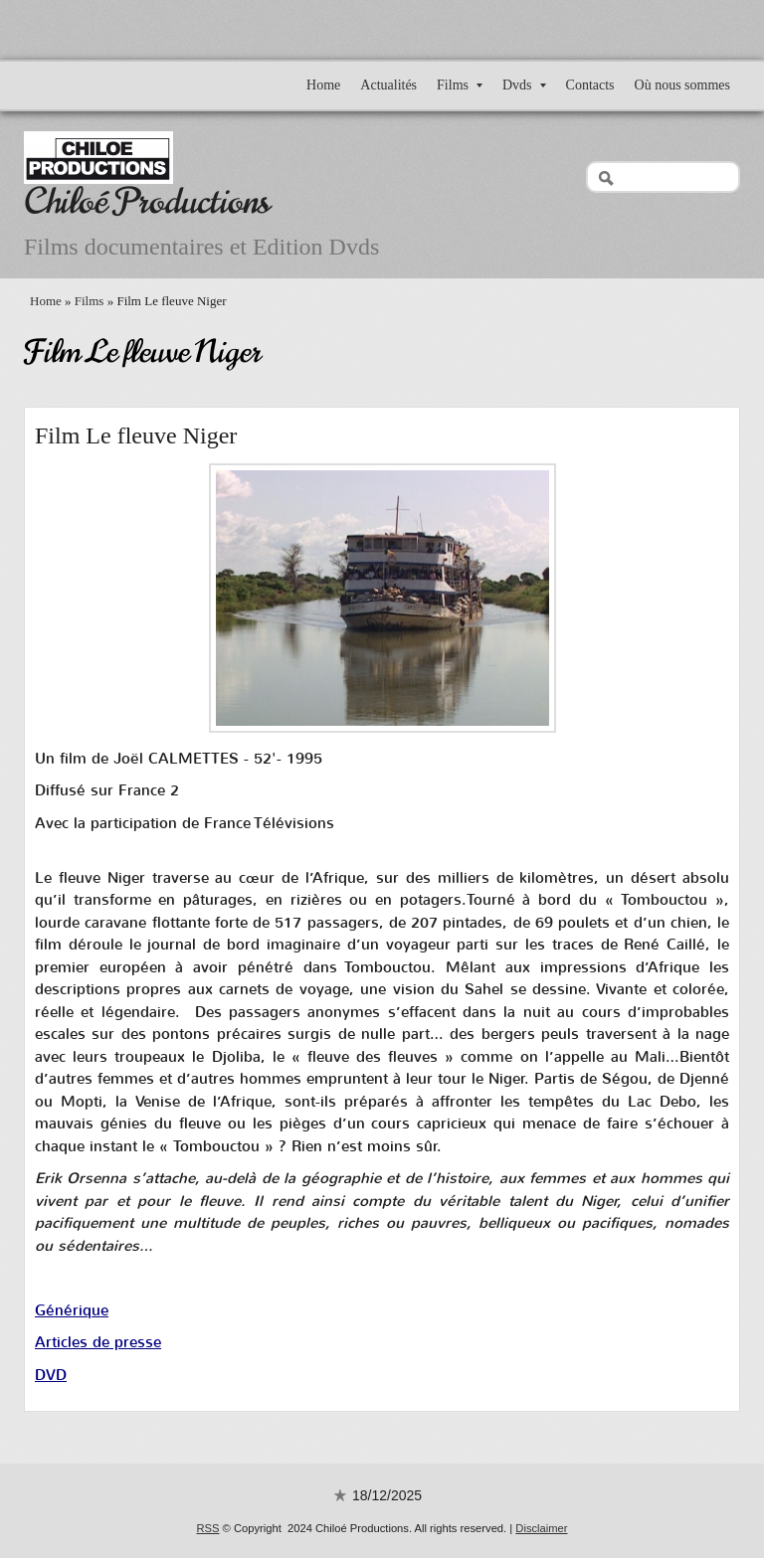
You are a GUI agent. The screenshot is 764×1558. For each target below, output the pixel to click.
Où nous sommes (682, 85)
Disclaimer (541, 1528)
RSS (207, 1528)
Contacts (590, 85)
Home (323, 85)
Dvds (524, 85)
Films (459, 85)
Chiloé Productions (147, 201)
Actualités (388, 85)
